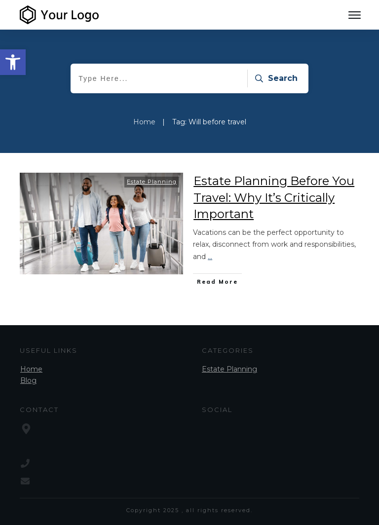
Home (31, 369)
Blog (28, 380)
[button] (13, 62)
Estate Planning (152, 181)
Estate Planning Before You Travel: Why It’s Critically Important (273, 197)
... (210, 256)
